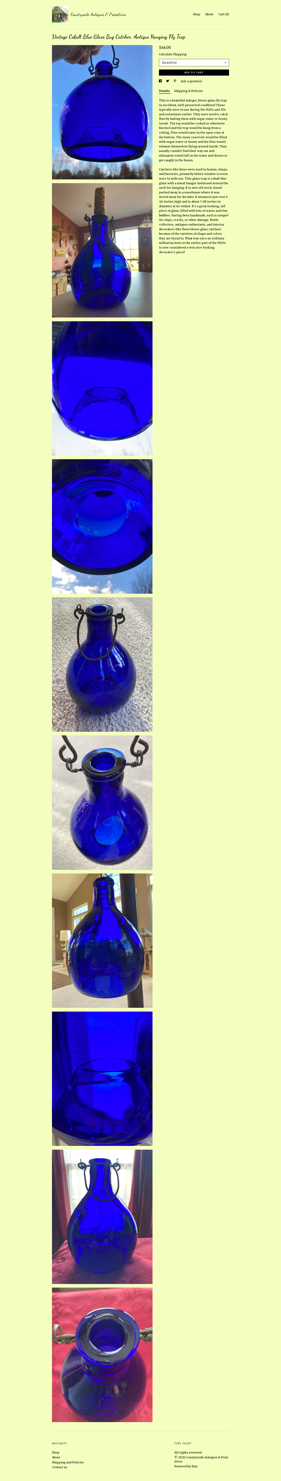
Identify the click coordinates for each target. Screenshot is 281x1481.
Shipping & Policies (188, 91)
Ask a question (191, 81)
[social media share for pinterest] (175, 81)
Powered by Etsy (186, 1466)
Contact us (59, 1467)
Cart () (223, 14)
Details (165, 91)
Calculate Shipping (173, 54)
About (209, 14)
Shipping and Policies (68, 1462)
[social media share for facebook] (161, 81)
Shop (196, 14)
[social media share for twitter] (168, 81)
